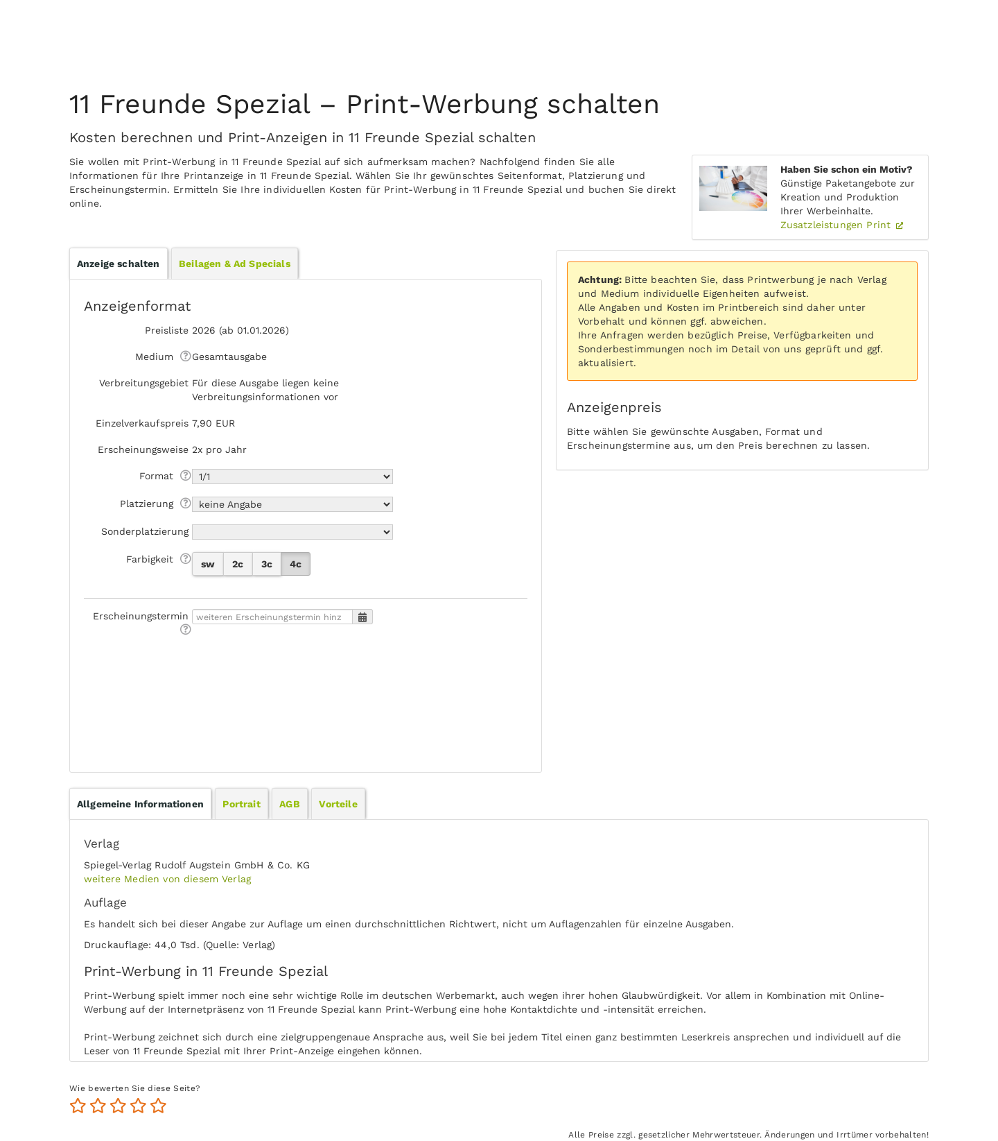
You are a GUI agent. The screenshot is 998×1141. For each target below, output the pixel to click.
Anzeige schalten (118, 263)
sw (208, 563)
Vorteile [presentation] (338, 803)
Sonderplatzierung (145, 531)
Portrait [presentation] (241, 803)
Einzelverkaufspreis (142, 423)
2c (237, 563)
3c (266, 563)
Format (156, 475)
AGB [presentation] (289, 803)
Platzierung (146, 503)
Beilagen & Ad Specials (234, 263)
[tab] (140, 804)
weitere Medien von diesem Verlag (167, 878)
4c (295, 563)
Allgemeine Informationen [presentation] (140, 803)
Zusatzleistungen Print (837, 224)
